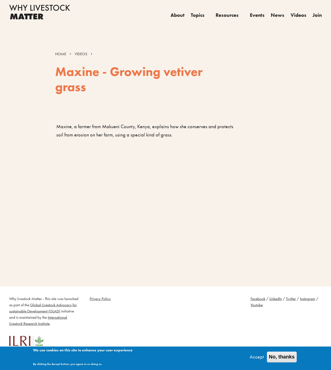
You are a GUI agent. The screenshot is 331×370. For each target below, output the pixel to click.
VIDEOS (81, 54)
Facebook (258, 299)
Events (257, 15)
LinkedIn (275, 299)
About (178, 15)
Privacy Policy (100, 299)
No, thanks (282, 357)
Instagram (307, 299)
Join (317, 15)
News (277, 15)
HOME (60, 54)
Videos (298, 15)
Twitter (291, 299)
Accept (257, 357)
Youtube (257, 305)
